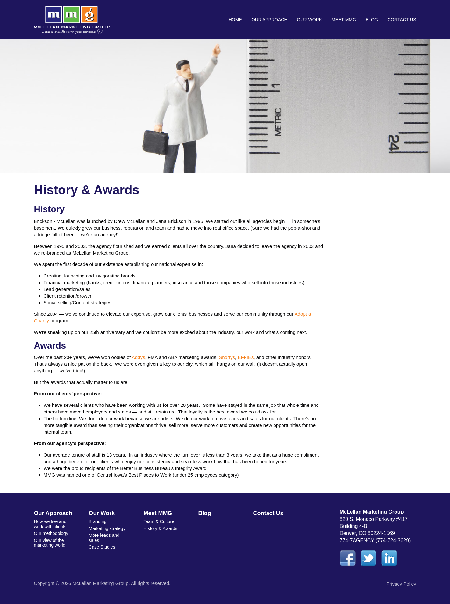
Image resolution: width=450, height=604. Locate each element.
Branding (98, 521)
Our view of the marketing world (50, 543)
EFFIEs (246, 357)
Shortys (227, 357)
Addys (138, 357)
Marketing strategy (107, 528)
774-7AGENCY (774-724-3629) (375, 540)
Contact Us (402, 19)
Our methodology (51, 533)
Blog (372, 19)
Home (235, 19)
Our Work (309, 19)
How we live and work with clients (50, 524)
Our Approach (270, 19)
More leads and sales (104, 538)
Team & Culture (159, 521)
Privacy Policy (401, 583)
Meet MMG (344, 19)
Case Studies (102, 547)
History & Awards (160, 528)
